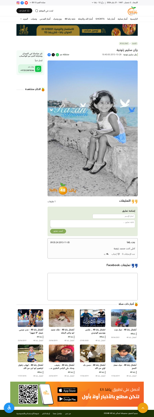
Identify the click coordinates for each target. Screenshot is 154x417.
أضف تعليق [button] (58, 231)
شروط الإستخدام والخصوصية (27, 413)
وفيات (34, 19)
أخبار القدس (45, 19)
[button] (116, 254)
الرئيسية (134, 19)
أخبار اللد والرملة (85, 19)
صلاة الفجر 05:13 (38, 2)
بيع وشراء (57, 19)
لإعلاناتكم (46, 413)
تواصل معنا (57, 413)
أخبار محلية (122, 19)
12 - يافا (99, 2)
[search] (44, 10)
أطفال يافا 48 (124, 43)
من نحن (68, 413)
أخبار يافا (111, 19)
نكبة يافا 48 (70, 19)
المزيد (25, 19)
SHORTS (100, 19)
